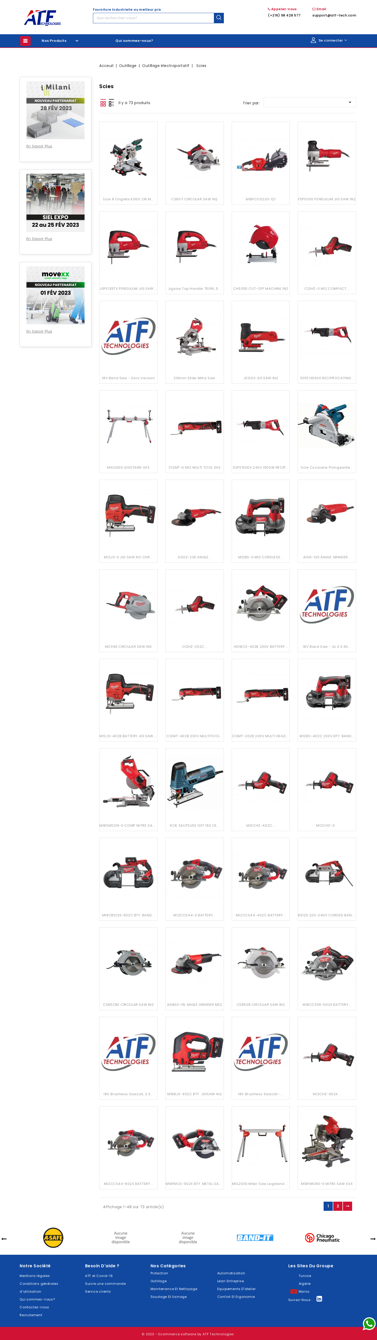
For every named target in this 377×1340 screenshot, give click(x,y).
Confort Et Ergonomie (236, 1296)
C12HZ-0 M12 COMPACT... (326, 288)
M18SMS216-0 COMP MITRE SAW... (129, 825)
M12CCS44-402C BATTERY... (261, 915)
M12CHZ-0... (326, 825)
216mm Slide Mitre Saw (194, 378)
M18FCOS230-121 (260, 199)
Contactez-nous (34, 1307)
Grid (103, 102)
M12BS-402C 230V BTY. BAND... (327, 736)
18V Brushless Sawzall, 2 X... (128, 1094)
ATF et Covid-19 (99, 1276)
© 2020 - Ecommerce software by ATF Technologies (188, 1334)
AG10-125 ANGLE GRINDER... (327, 557)
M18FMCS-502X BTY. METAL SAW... (195, 1183)
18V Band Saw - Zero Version (128, 378)
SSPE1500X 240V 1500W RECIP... (261, 467)
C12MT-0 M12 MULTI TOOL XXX (195, 467)
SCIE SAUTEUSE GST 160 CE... (195, 825)
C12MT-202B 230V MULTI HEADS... (261, 736)
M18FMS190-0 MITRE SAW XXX (327, 1183)
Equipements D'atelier (236, 1289)
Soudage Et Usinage (169, 1296)
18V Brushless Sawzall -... (261, 1094)
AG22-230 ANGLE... (194, 557)
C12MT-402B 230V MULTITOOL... (195, 736)
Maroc (304, 1291)
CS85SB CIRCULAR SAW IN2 (261, 1004)
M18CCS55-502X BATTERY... (327, 1004)
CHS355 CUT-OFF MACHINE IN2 (260, 288)
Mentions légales (35, 1276)
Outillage (159, 1281)
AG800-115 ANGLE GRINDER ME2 (194, 1004)
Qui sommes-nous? (134, 40)
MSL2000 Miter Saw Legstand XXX (262, 1183)
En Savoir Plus (39, 146)
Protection (159, 1273)
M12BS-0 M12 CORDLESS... (260, 557)
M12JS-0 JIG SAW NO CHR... (128, 557)
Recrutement (31, 1315)
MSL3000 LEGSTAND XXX (128, 467)
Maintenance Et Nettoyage (174, 1289)
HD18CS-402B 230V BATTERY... (260, 646)
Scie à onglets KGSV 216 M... (128, 199)
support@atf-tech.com (334, 15)
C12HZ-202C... (194, 646)
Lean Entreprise (230, 1281)
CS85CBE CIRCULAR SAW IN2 (128, 1004)
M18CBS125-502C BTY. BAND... (128, 915)
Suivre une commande (105, 1283)
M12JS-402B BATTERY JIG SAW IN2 (129, 736)
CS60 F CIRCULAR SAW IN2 (194, 199)
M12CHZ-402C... (260, 825)
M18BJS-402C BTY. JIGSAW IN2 (194, 1094)
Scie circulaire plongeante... (327, 467)
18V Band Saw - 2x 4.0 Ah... (327, 646)
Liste (111, 102)
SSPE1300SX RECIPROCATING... (327, 378)
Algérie (305, 1283)
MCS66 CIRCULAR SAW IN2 (128, 646)
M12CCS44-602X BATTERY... (128, 1183)
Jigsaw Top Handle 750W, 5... (194, 288)
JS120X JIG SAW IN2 (260, 378)
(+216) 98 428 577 (284, 15)
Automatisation (231, 1273)
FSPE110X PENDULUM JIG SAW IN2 (327, 199)
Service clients (98, 1291)
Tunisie (305, 1276)
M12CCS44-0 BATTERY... (194, 915)
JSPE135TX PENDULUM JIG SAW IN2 (129, 288)
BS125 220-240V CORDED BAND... (327, 915)
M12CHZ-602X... (327, 1094)
